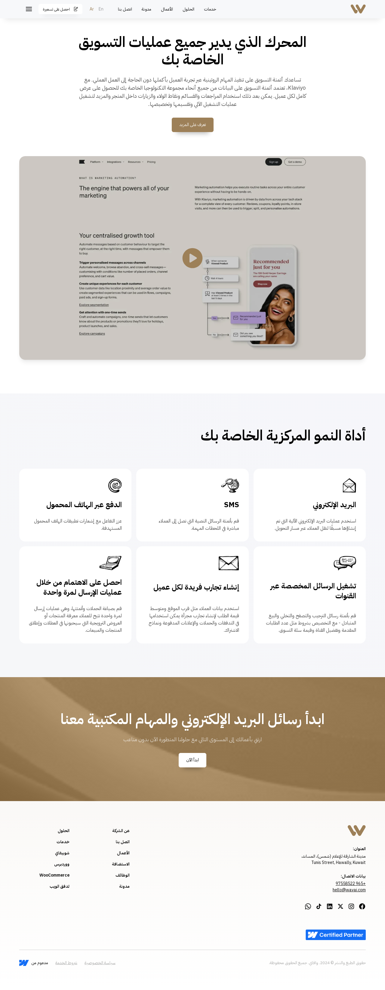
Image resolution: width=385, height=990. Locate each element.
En (101, 9)
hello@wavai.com (349, 890)
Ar (92, 9)
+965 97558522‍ (351, 884)
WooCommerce (54, 875)
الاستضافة (121, 864)
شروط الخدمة (66, 963)
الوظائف (123, 875)
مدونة (146, 9)
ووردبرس (61, 864)
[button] (29, 9)
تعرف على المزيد (192, 124)
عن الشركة (121, 831)
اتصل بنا (125, 9)
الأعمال (167, 9)
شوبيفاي (62, 853)
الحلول (188, 9)
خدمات (210, 9)
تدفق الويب (59, 886)
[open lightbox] (192, 258)
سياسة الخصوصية (100, 963)
